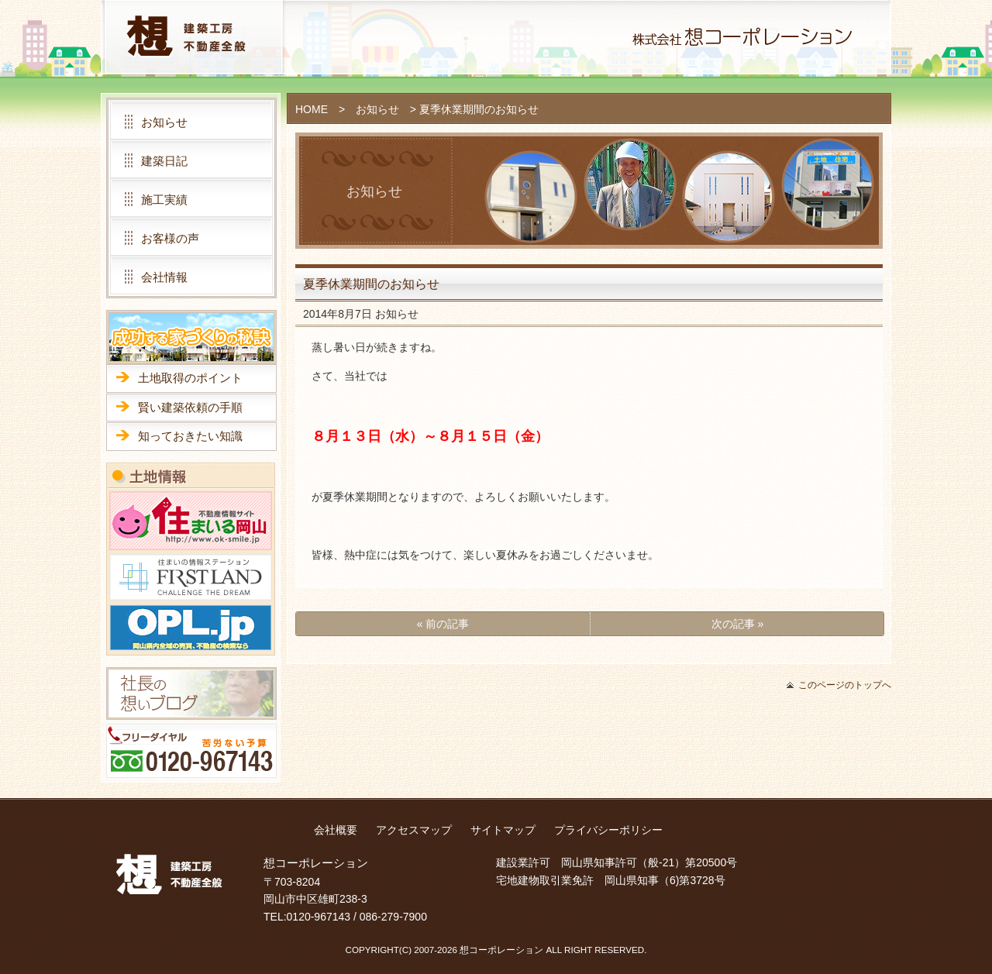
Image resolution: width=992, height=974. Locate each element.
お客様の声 (170, 238)
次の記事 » (737, 624)
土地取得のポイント (190, 377)
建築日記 (164, 160)
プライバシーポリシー (608, 830)
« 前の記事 (443, 624)
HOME (311, 109)
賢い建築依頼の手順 (190, 407)
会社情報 (164, 277)
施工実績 (164, 199)
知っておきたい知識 (190, 435)
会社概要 (335, 830)
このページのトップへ (844, 685)
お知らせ (377, 109)
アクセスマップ (414, 830)
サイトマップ (503, 830)
